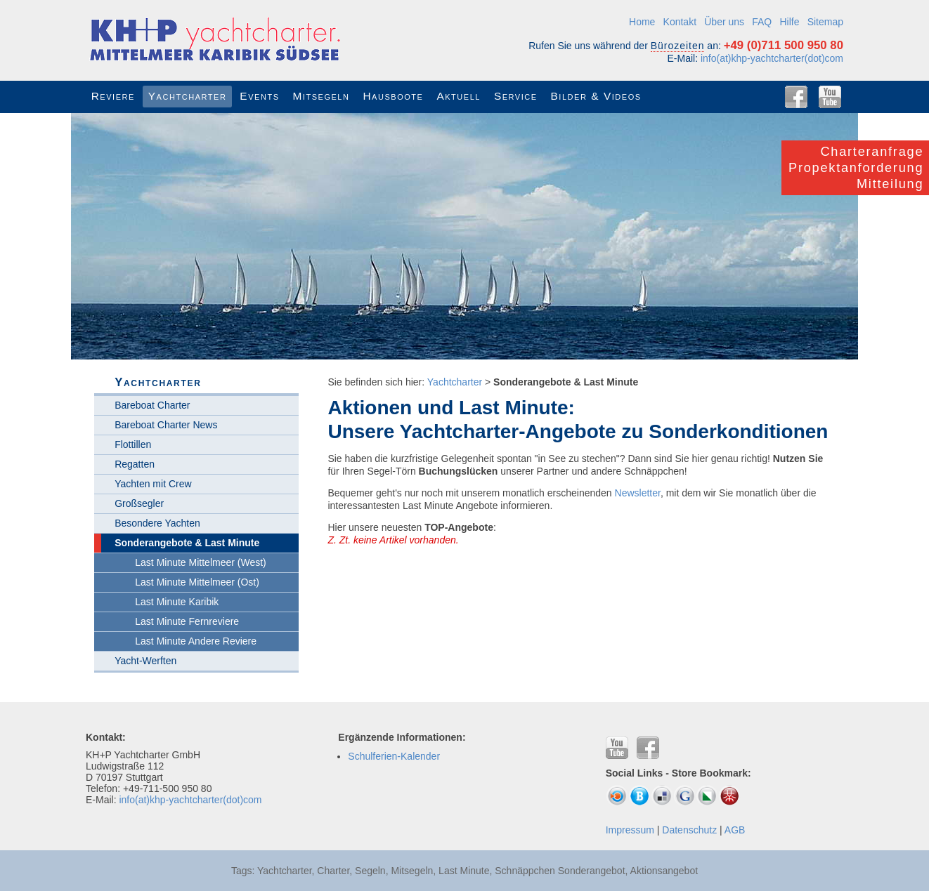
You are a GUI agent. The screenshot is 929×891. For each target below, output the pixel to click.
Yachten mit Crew (153, 483)
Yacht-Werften (145, 660)
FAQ (762, 21)
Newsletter (638, 493)
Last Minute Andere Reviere (195, 641)
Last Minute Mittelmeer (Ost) (197, 582)
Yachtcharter (454, 382)
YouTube (830, 97)
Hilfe (789, 21)
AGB (735, 830)
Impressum (630, 830)
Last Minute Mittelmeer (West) (200, 562)
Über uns (724, 21)
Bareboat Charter (152, 405)
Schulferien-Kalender (394, 756)
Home (642, 21)
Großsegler (139, 503)
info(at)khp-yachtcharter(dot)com (772, 58)
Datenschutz (689, 830)
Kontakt (679, 21)
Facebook (796, 97)
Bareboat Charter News (166, 424)
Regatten (135, 464)
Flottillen (133, 444)
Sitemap (825, 21)
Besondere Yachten (157, 523)
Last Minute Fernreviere (187, 621)
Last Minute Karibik (177, 601)
